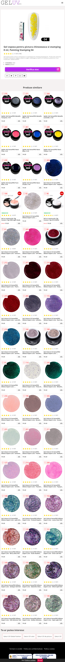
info (19, 121)
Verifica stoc (43, 69)
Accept (40, 660)
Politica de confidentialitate (33, 649)
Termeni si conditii (15, 649)
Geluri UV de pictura (45, 636)
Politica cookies (49, 649)
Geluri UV (58, 636)
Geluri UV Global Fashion (12, 636)
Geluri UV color (29, 636)
